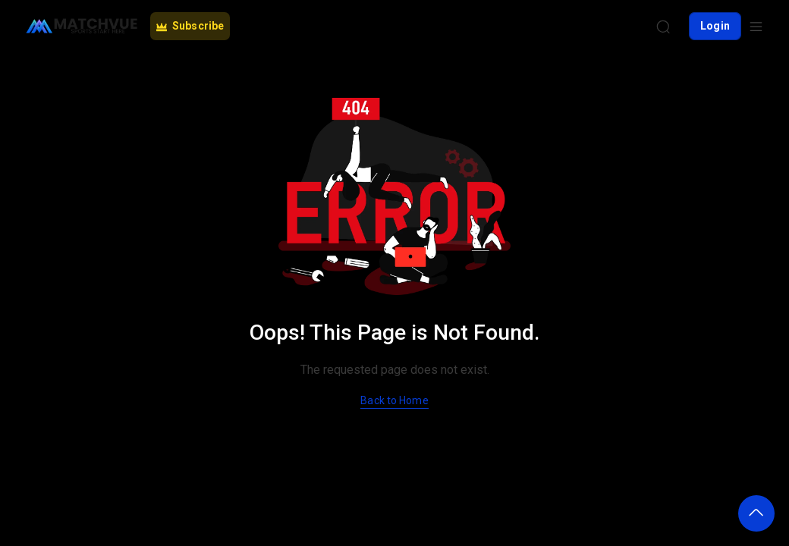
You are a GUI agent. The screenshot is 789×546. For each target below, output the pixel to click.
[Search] (663, 26)
